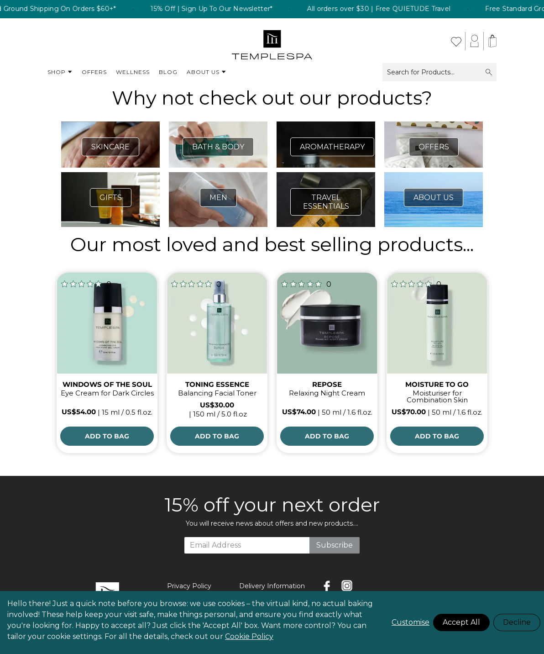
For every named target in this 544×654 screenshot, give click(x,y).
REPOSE (327, 384)
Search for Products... (439, 72)
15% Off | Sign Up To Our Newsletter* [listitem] (221, 9)
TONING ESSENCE (217, 384)
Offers (94, 72)
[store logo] (272, 41)
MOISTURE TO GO (437, 384)
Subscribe (334, 545)
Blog (168, 72)
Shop (60, 72)
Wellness (133, 72)
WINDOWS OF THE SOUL (107, 384)
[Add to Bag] (107, 436)
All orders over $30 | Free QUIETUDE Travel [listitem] (388, 9)
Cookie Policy (249, 636)
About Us (206, 72)
